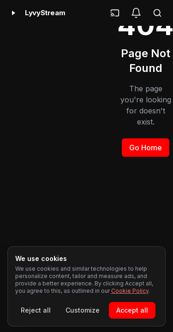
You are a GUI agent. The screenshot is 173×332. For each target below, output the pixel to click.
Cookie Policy (130, 290)
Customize (83, 310)
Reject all (36, 310)
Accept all (132, 310)
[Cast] (115, 13)
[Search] (157, 13)
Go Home (145, 147)
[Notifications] (136, 13)
